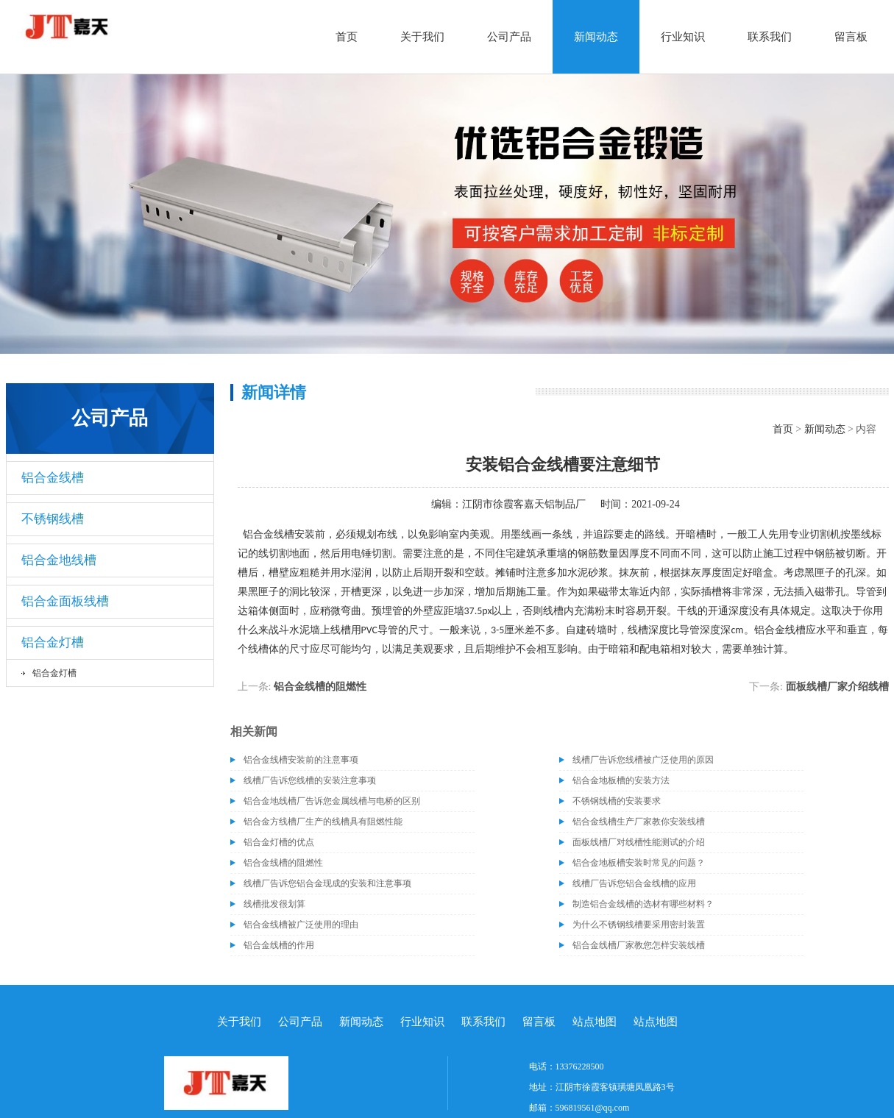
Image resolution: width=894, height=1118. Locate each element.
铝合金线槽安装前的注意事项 (301, 760)
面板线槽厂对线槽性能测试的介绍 (638, 842)
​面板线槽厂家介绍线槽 (837, 686)
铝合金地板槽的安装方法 (621, 780)
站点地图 (594, 1022)
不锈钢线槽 (52, 519)
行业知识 (683, 37)
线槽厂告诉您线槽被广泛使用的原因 (643, 760)
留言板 (851, 37)
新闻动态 (596, 37)
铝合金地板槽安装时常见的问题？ (638, 863)
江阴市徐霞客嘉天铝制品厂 (524, 504)
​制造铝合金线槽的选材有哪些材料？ (643, 904)
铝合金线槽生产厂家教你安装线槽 (638, 821)
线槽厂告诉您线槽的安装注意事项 (310, 780)
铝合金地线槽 (58, 560)
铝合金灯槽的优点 (279, 842)
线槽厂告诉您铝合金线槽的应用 (634, 883)
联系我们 (770, 37)
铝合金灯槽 (52, 642)
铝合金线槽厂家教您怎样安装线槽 (638, 945)
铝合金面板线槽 (65, 601)
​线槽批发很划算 (274, 904)
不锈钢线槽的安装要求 (616, 801)
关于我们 (422, 37)
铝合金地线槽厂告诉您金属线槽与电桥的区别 (332, 801)
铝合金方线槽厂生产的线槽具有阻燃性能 (323, 821)
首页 (347, 37)
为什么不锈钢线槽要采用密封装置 (638, 924)
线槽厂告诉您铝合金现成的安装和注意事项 (327, 883)
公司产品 (509, 37)
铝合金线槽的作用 (279, 945)
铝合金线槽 (52, 478)
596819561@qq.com (593, 1108)
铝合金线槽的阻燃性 (320, 686)
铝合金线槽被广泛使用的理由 (301, 924)
